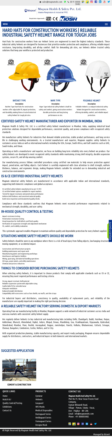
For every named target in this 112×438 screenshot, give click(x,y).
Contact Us (7, 410)
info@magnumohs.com (84, 413)
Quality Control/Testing (12, 403)
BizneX (107, 434)
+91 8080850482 (82, 416)
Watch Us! (7, 399)
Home (5, 396)
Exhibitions (7, 406)
